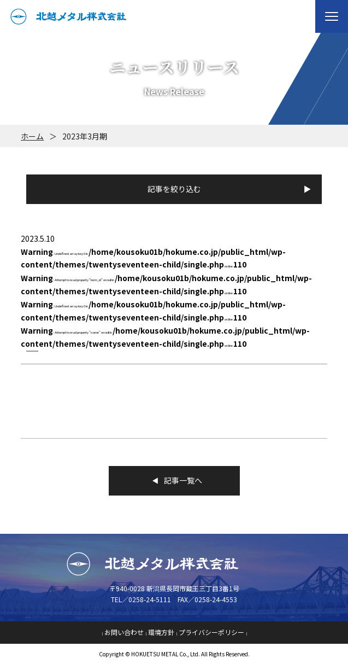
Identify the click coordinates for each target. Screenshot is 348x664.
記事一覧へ (174, 480)
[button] (331, 16)
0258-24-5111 (149, 599)
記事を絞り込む (174, 188)
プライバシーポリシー (211, 632)
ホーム (32, 136)
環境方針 (161, 632)
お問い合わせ (124, 632)
